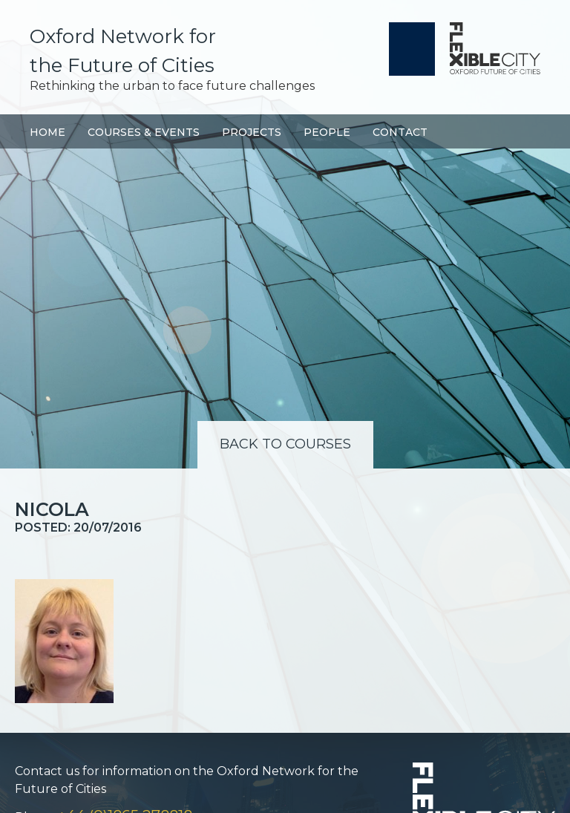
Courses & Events (144, 132)
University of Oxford (412, 49)
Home (47, 132)
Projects (251, 132)
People (327, 132)
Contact (400, 132)
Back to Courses (285, 444)
